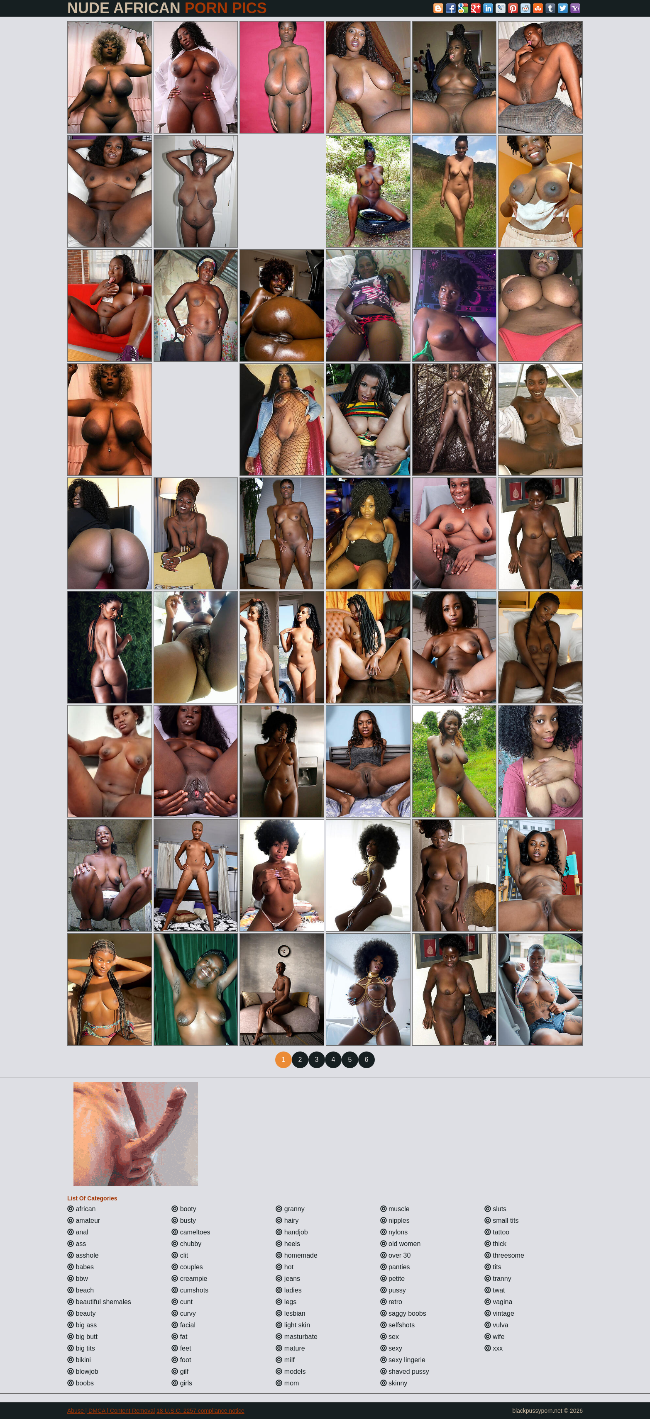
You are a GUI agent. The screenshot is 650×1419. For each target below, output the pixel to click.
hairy (287, 1220)
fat (179, 1336)
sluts (495, 1208)
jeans (288, 1278)
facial (183, 1325)
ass (76, 1243)
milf (285, 1359)
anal (77, 1232)
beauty (81, 1313)
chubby (186, 1243)
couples (187, 1267)
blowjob (82, 1371)
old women (400, 1243)
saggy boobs (403, 1313)
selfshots (397, 1325)
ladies (288, 1290)
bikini (79, 1359)
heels (288, 1243)
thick (495, 1243)
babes (80, 1267)
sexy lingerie (402, 1359)
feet (181, 1348)
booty (183, 1208)
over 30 (395, 1255)
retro (391, 1301)
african (81, 1208)
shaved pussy (404, 1371)
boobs (80, 1383)
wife (494, 1336)
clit (179, 1255)
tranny (497, 1278)
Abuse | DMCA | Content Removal (111, 1410)
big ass (82, 1325)
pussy (393, 1290)
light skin (293, 1325)
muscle (395, 1208)
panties (395, 1267)
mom (287, 1383)
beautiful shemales (99, 1301)
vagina (498, 1301)
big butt (82, 1336)
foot (181, 1359)
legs (286, 1301)
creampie (189, 1278)
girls (181, 1383)
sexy (391, 1348)
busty (183, 1220)
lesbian (290, 1313)
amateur (83, 1220)
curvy (183, 1313)
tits (492, 1267)
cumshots (189, 1290)
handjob (292, 1232)
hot (284, 1267)
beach (80, 1290)
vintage (499, 1313)
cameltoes (190, 1232)
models (290, 1371)
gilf (179, 1371)
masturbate (296, 1336)
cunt (182, 1301)
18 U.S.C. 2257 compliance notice (200, 1410)
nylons (394, 1232)
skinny (394, 1383)
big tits (81, 1348)
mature (290, 1348)
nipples (395, 1220)
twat (494, 1290)
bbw (77, 1278)
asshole (83, 1255)
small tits (501, 1220)
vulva (496, 1325)
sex (389, 1336)
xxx (493, 1348)
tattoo (496, 1232)
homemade (297, 1255)
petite (392, 1278)
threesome (504, 1255)
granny (290, 1208)
